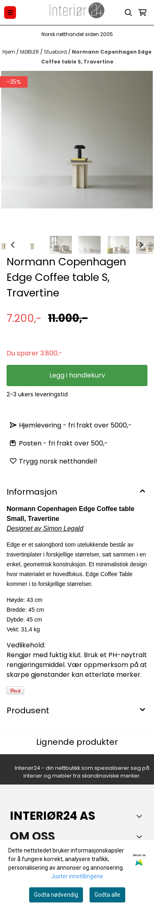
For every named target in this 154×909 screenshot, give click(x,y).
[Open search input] (128, 12)
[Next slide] (140, 244)
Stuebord (56, 51)
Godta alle (107, 894)
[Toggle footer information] (140, 816)
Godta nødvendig (56, 894)
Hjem (9, 51)
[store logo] (77, 12)
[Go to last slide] (13, 244)
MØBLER (30, 51)
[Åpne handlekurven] (142, 13)
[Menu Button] (10, 12)
